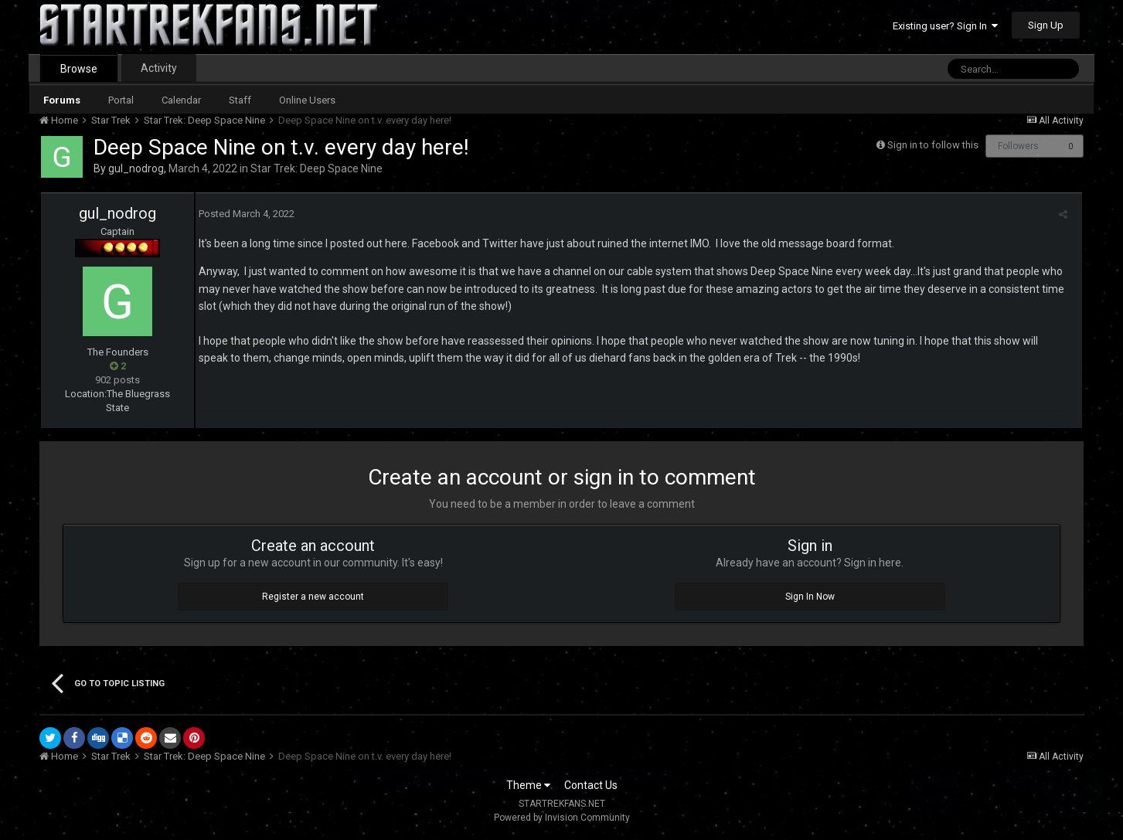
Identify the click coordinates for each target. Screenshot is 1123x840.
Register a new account (313, 596)
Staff (240, 100)
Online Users (307, 100)
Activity (159, 68)
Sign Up (1045, 25)
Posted (243, 213)
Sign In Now (810, 596)
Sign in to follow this (932, 145)
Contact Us (591, 785)
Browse (78, 69)
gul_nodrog (136, 168)
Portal (121, 100)
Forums (61, 100)
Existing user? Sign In (945, 26)
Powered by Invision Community (562, 817)
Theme (528, 785)
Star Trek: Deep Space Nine (316, 168)
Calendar (181, 100)
